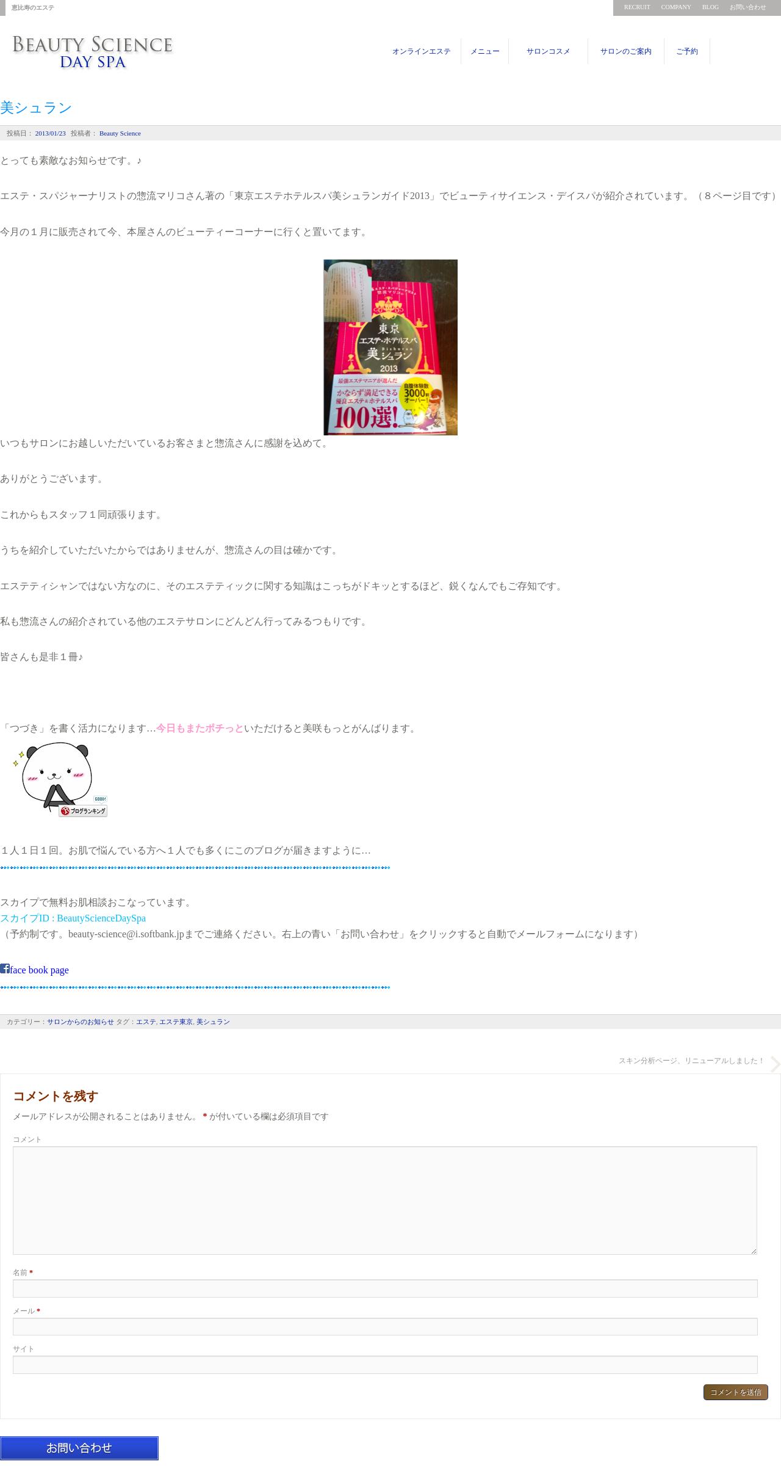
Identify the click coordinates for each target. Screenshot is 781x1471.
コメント (27, 1139)
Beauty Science (119, 133)
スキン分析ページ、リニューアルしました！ (692, 1060)
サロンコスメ (548, 51)
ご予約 (687, 51)
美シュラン (213, 1021)
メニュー (485, 51)
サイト (24, 1349)
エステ (146, 1021)
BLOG (710, 7)
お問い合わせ (748, 7)
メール (26, 1311)
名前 (23, 1272)
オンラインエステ (421, 51)
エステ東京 (176, 1021)
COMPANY (676, 7)
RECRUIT (637, 7)
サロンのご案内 (626, 51)
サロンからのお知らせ (80, 1021)
